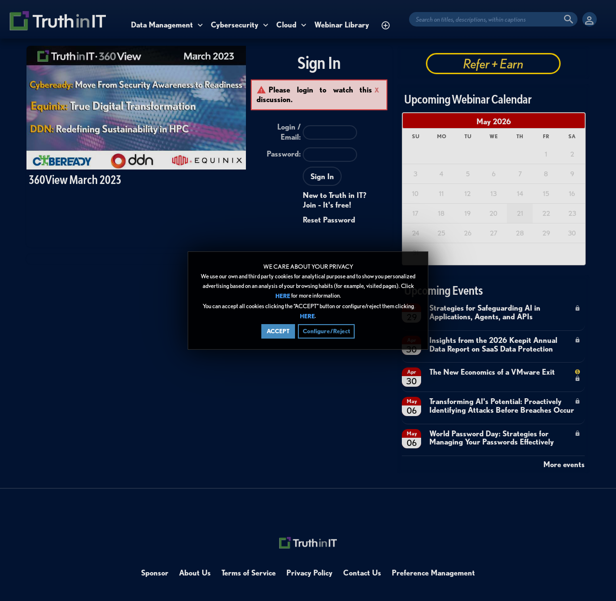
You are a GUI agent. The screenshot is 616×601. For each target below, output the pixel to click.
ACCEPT (278, 331)
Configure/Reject (326, 331)
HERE (282, 296)
